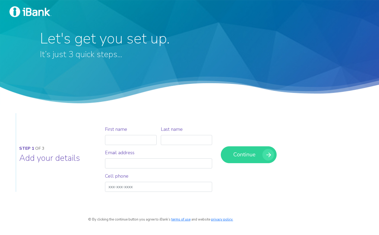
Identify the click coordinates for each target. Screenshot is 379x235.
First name (116, 129)
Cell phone (116, 176)
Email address (119, 152)
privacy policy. (222, 219)
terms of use (181, 219)
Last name (172, 129)
